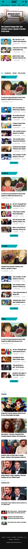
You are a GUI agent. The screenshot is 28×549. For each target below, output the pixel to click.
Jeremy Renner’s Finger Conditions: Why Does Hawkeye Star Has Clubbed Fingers (13, 476)
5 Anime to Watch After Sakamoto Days (19, 124)
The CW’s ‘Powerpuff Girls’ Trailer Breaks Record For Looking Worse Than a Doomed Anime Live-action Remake (20, 205)
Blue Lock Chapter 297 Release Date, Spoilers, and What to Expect (19, 109)
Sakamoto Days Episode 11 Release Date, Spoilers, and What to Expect (19, 148)
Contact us (4, 537)
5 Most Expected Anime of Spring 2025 (20, 294)
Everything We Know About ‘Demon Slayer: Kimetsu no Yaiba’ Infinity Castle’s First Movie (18, 358)
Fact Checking (20, 537)
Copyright (11, 539)
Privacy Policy (16, 539)
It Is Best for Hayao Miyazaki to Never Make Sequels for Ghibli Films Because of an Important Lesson (13, 99)
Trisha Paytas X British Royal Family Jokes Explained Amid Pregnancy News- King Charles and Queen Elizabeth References (19, 213)
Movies (14, 73)
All (2, 73)
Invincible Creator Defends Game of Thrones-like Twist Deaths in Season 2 (16, 517)
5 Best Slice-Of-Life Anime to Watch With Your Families (20, 49)
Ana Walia (16, 208)
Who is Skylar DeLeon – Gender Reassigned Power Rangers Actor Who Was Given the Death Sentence (17, 512)
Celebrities (8, 73)
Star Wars (14, 5)
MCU (19, 5)
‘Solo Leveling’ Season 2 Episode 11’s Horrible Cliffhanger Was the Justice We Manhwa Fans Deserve (19, 132)
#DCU (23, 5)
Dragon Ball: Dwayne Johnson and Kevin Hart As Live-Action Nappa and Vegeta (13, 414)
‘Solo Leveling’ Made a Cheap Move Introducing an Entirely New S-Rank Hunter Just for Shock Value (19, 140)
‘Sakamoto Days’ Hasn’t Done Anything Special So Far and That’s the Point (20, 301)
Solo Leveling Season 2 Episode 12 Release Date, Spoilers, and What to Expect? (19, 286)
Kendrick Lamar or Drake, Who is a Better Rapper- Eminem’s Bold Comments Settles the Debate (13, 456)
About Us (9, 537)
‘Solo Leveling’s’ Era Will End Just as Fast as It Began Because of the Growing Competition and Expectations (19, 156)
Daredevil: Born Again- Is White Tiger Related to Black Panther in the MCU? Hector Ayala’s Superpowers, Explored (19, 374)
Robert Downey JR (5, 5)
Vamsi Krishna (17, 43)
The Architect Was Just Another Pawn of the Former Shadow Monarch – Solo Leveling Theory (19, 117)
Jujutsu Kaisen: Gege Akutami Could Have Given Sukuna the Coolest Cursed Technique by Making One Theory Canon (20, 57)
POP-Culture (21, 73)
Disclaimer (14, 537)
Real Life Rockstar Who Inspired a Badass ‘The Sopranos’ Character (19, 221)
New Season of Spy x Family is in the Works (17, 522)
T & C (25, 537)
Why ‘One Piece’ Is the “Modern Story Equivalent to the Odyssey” (20, 41)
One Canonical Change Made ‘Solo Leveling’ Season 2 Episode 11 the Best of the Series (13, 29)
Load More (14, 162)
